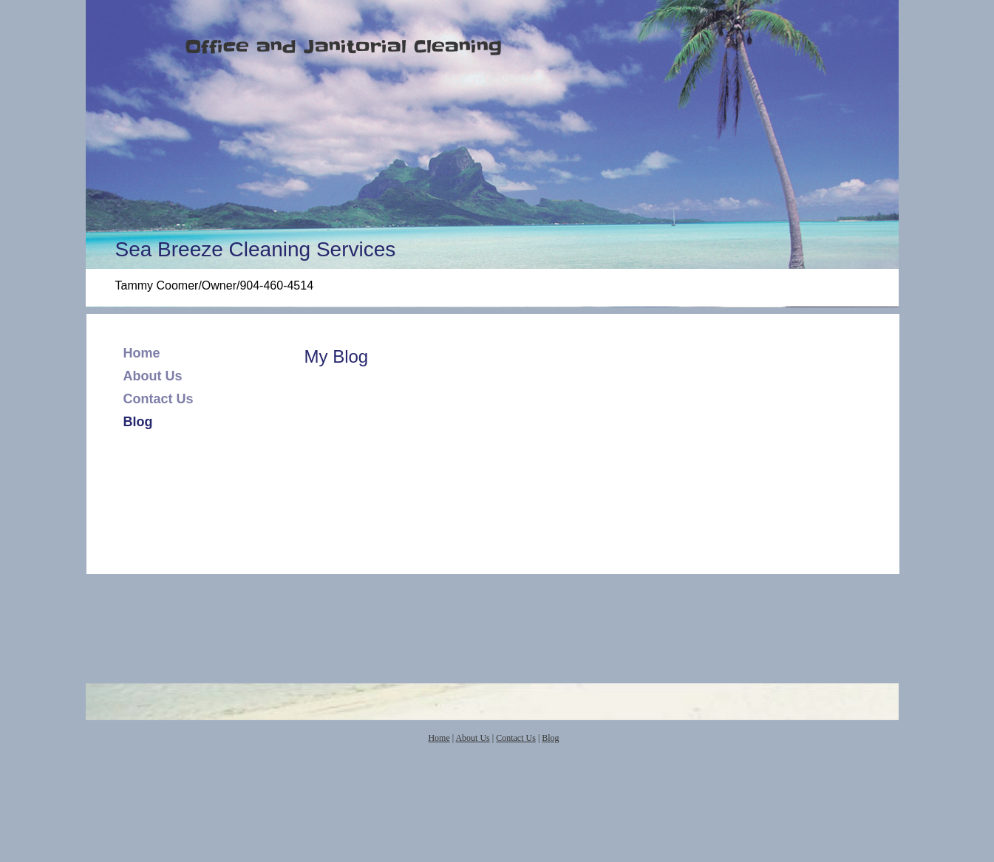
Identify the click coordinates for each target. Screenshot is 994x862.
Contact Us (158, 398)
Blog (138, 421)
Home (141, 353)
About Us (153, 376)
